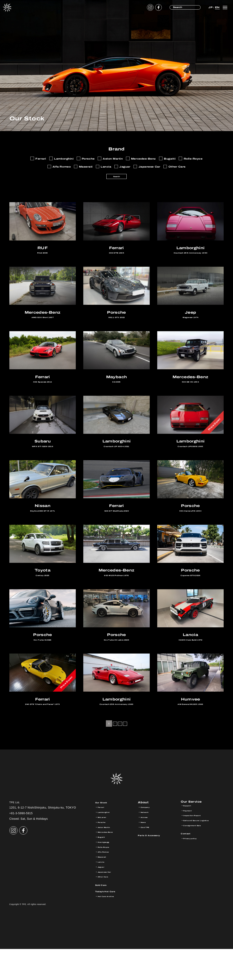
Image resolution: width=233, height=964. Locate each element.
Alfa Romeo (106, 866)
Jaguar (102, 882)
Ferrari (102, 822)
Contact (188, 850)
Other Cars (105, 891)
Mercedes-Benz (109, 847)
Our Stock (104, 817)
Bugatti (103, 852)
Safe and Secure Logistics (201, 837)
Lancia (102, 877)
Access (146, 832)
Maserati (104, 872)
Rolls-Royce (106, 862)
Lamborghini (106, 827)
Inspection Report (195, 832)
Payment (189, 827)
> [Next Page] (127, 738)
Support (188, 822)
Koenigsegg (106, 857)
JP (210, 7)
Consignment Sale (196, 842)
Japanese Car (107, 887)
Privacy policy (193, 855)
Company (147, 822)
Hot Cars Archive (110, 911)
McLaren (104, 832)
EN (216, 7)
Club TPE (147, 842)
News (145, 837)
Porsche (103, 837)
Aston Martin (107, 842)
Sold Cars (104, 900)
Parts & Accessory (154, 850)
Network (146, 827)
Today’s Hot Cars (110, 906)
